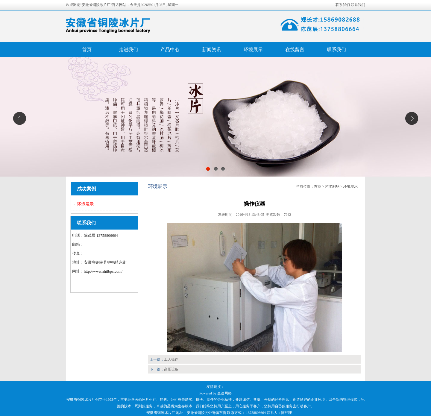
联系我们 (343, 5)
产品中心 (170, 49)
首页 (87, 49)
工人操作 (171, 359)
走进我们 (128, 49)
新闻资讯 (211, 49)
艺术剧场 (332, 186)
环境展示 (253, 49)
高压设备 (171, 369)
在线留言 (294, 49)
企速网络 (224, 393)
